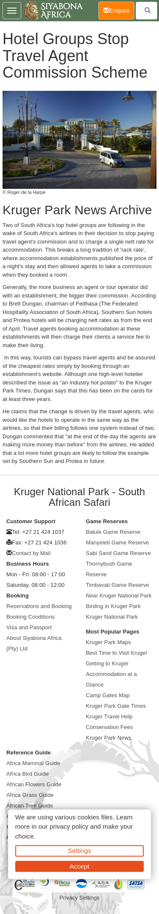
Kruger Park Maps (108, 642)
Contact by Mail (31, 553)
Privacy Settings (79, 897)
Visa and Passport (29, 627)
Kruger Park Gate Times (116, 706)
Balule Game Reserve (113, 532)
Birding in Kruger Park (113, 606)
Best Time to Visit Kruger (117, 653)
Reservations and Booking (39, 606)
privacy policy (69, 826)
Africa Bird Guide (27, 774)
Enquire (118, 10)
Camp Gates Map (108, 695)
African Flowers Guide (33, 784)
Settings (79, 850)
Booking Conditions (30, 617)
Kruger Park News (108, 738)
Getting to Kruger (107, 663)
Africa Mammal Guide (33, 763)
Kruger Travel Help (109, 716)
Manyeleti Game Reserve (117, 542)
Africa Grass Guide (30, 795)
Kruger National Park (112, 617)
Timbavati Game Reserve (117, 585)
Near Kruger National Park (119, 595)
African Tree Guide (29, 805)
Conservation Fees (109, 727)
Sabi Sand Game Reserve (118, 553)
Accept (79, 865)
